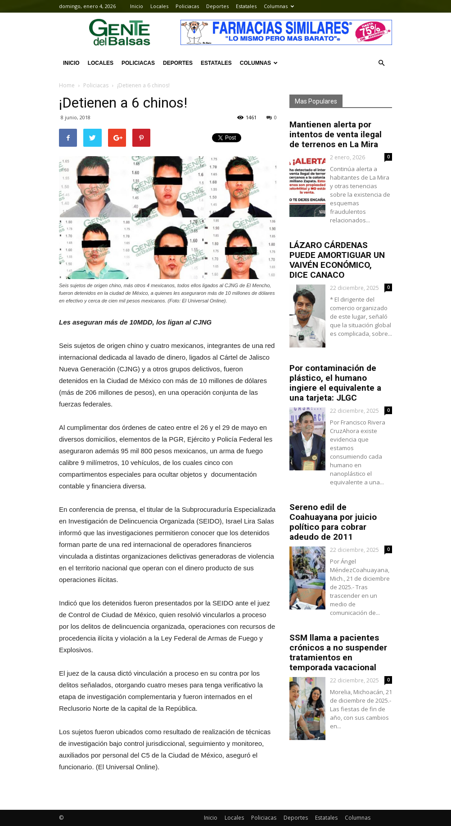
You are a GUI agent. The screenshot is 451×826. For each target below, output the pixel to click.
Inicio (136, 6)
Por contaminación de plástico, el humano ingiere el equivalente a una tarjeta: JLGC (335, 383)
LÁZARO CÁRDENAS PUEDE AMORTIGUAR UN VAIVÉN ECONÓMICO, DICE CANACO (337, 260)
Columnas (279, 6)
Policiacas (187, 6)
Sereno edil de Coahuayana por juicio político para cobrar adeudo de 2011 (333, 522)
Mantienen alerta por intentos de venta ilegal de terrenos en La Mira (335, 134)
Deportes (217, 6)
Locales (159, 6)
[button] (381, 63)
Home (67, 85)
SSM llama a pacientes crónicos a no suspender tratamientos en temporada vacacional (338, 652)
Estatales (246, 6)
